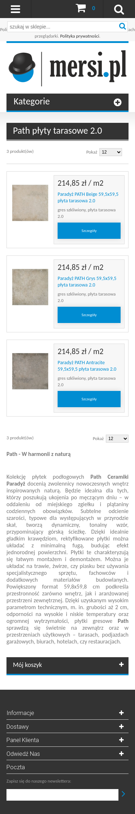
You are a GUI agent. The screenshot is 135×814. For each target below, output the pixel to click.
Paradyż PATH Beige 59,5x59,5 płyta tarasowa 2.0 (88, 197)
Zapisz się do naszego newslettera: (38, 781)
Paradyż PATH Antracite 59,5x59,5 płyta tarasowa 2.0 (87, 365)
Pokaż (91, 152)
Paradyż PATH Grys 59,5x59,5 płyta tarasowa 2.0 (87, 281)
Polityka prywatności (79, 36)
